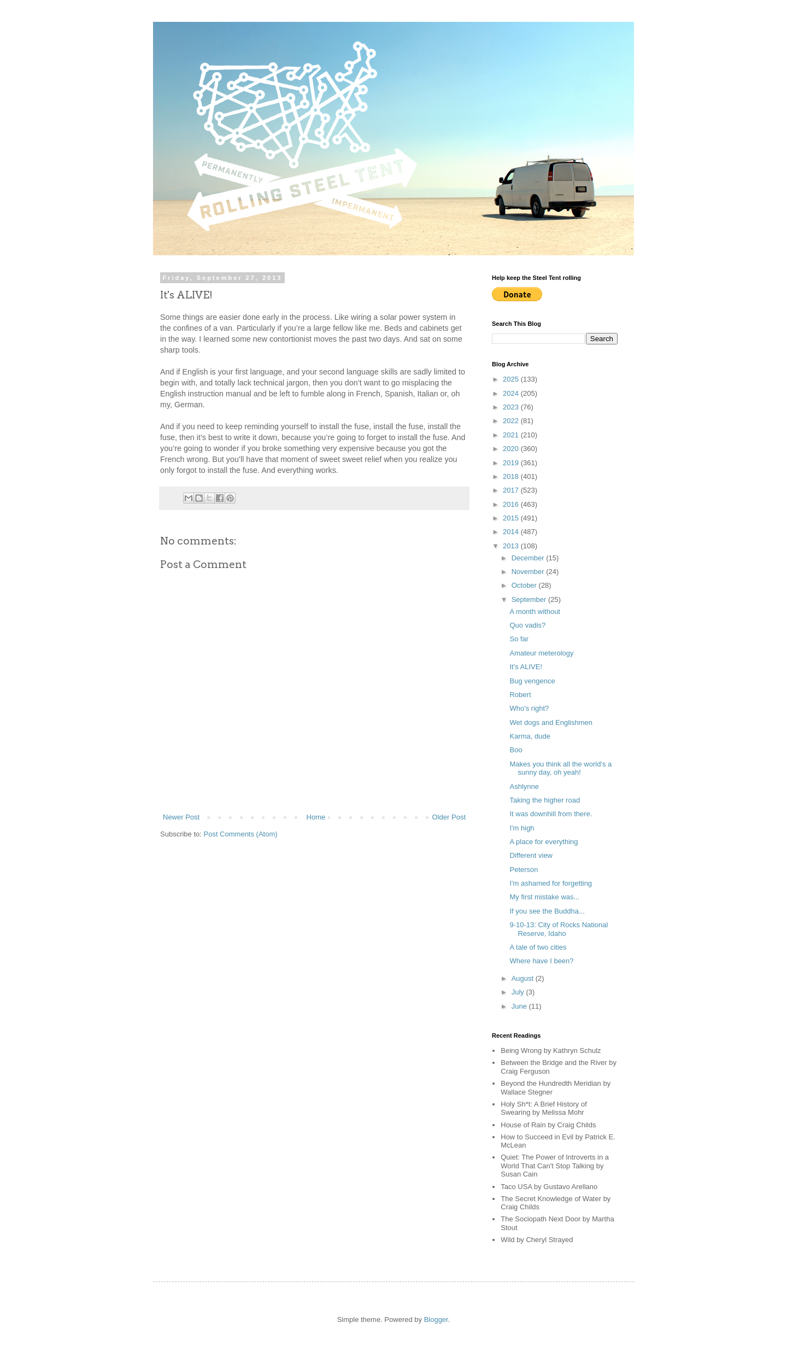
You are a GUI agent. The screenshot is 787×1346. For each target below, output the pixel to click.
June (520, 1006)
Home (316, 817)
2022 (512, 421)
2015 (512, 518)
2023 (512, 407)
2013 (512, 546)
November (529, 571)
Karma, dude (529, 736)
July (519, 992)
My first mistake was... (544, 897)
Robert (520, 694)
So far (518, 639)
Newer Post (181, 817)
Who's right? (529, 708)
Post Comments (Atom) (241, 834)
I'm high (521, 828)
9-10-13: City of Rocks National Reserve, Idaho (558, 929)
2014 (512, 532)
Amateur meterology (541, 653)
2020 (512, 448)
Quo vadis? (527, 625)
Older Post (449, 817)
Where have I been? (541, 961)
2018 (512, 476)
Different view (531, 855)
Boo (515, 750)
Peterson (523, 869)
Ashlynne (523, 786)
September (530, 599)
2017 (512, 490)
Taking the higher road (544, 800)
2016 (512, 504)
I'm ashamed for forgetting (550, 883)
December (529, 558)
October (525, 585)
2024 (512, 393)
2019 (512, 463)
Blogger (436, 1319)
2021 (512, 435)
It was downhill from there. (550, 814)
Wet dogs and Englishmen (550, 722)
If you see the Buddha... (546, 911)
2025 (512, 379)
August (524, 978)
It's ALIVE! (525, 667)
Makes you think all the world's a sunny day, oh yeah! (560, 768)
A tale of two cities (537, 947)
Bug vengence (532, 681)
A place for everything (543, 842)
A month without (534, 611)
